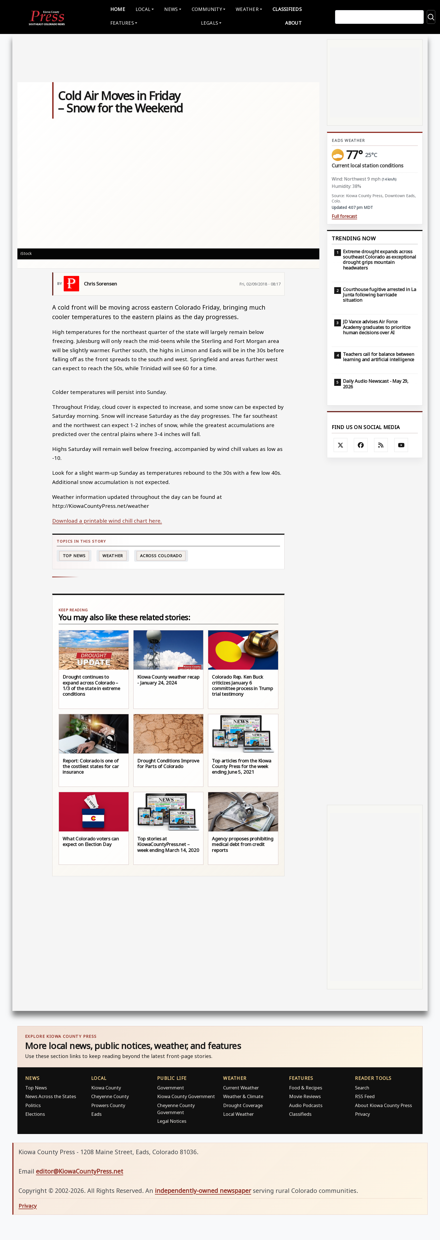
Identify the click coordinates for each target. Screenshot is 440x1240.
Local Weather (238, 1113)
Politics (33, 1104)
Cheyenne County (110, 1095)
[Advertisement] (375, 630)
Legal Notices (171, 1120)
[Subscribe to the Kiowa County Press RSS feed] (381, 444)
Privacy (362, 1113)
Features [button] (122, 22)
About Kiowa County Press (383, 1104)
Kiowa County (106, 1086)
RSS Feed (365, 1095)
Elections (35, 1113)
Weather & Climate (243, 1095)
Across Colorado (161, 554)
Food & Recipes (305, 1086)
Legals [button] (209, 22)
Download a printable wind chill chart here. (107, 519)
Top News (74, 554)
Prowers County (108, 1104)
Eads (96, 1113)
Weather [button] (247, 8)
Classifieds (287, 8)
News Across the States (50, 1095)
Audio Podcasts (305, 1104)
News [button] (171, 8)
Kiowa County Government (186, 1095)
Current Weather (241, 1086)
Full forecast (344, 215)
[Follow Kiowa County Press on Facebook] (361, 444)
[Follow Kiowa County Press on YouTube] (401, 444)
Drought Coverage (243, 1104)
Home (117, 8)
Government (170, 1086)
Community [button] (207, 8)
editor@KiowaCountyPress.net (79, 1170)
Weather (112, 554)
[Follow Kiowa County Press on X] (341, 444)
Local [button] (143, 8)
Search (362, 1086)
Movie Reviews (305, 1095)
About (293, 22)
